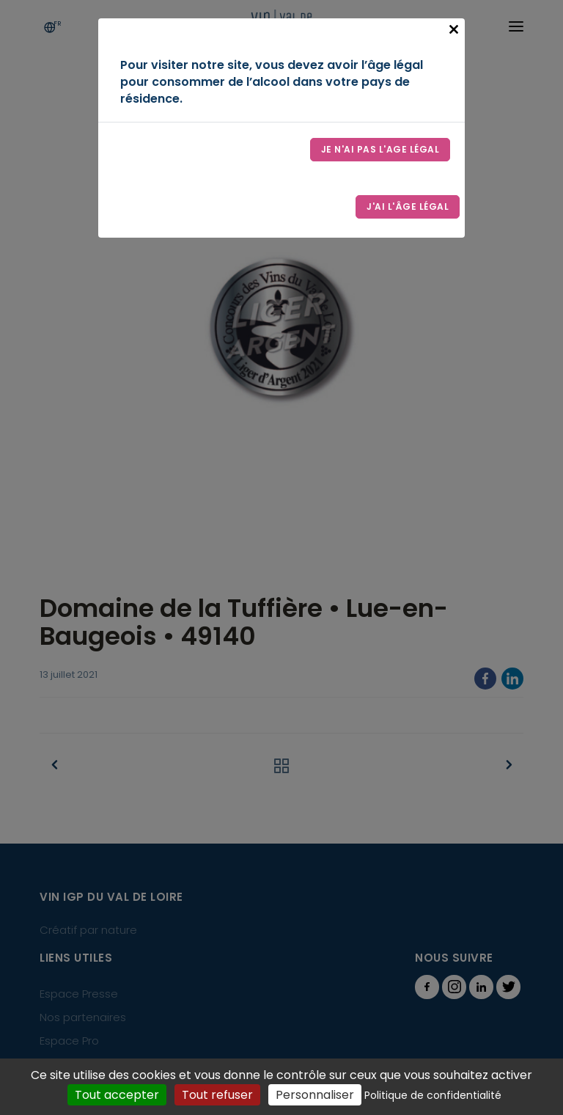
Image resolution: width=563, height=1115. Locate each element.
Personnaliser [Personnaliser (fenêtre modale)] (315, 1094)
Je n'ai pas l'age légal (380, 149)
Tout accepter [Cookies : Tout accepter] (117, 1094)
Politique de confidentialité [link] (432, 1095)
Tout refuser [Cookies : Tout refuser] (217, 1094)
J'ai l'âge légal (408, 206)
